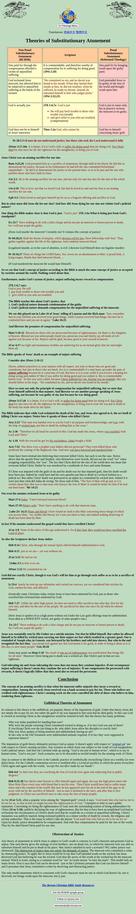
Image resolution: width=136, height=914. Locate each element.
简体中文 (69, 32)
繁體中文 (81, 32)
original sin (118, 744)
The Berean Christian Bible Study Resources (68, 885)
